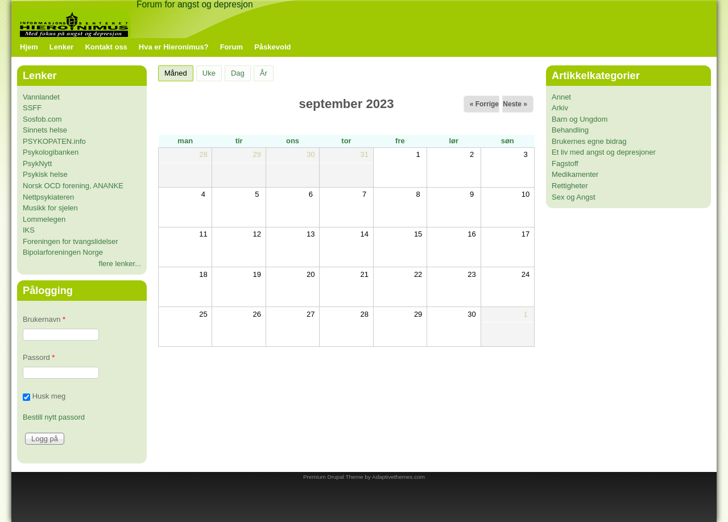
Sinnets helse (45, 130)
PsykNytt (37, 163)
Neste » (515, 104)
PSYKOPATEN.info (54, 141)
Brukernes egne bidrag (589, 141)
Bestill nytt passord (54, 417)
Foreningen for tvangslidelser (70, 241)
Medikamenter (575, 174)
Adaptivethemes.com (398, 477)
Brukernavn (44, 319)
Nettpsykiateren (48, 197)
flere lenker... (120, 263)
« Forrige (484, 104)
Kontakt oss (106, 47)
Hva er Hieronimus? (174, 47)
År (263, 73)
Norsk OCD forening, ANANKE (73, 185)
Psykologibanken (50, 152)
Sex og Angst (573, 197)
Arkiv (560, 107)
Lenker (61, 47)
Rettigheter (570, 185)
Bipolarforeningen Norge (63, 252)
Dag (238, 73)
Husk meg (49, 396)
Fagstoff (565, 163)
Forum (231, 47)
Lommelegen (44, 219)
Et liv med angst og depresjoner (604, 152)
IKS (29, 230)
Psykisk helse (45, 174)
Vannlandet (41, 97)
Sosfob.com (42, 119)
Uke (209, 73)
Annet (561, 97)
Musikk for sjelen (50, 208)
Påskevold (272, 47)
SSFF (32, 107)
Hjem (29, 47)
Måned (178, 71)
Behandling (570, 130)
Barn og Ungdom (579, 119)
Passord (39, 357)
